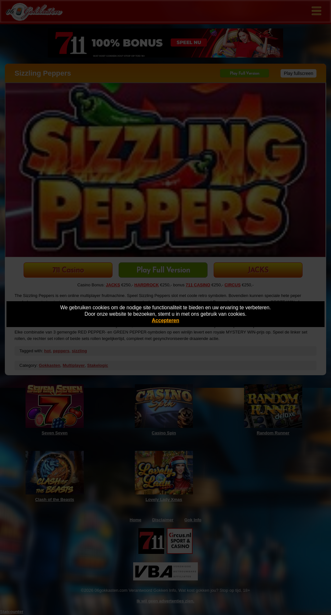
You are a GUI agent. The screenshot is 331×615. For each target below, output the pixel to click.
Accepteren (165, 320)
